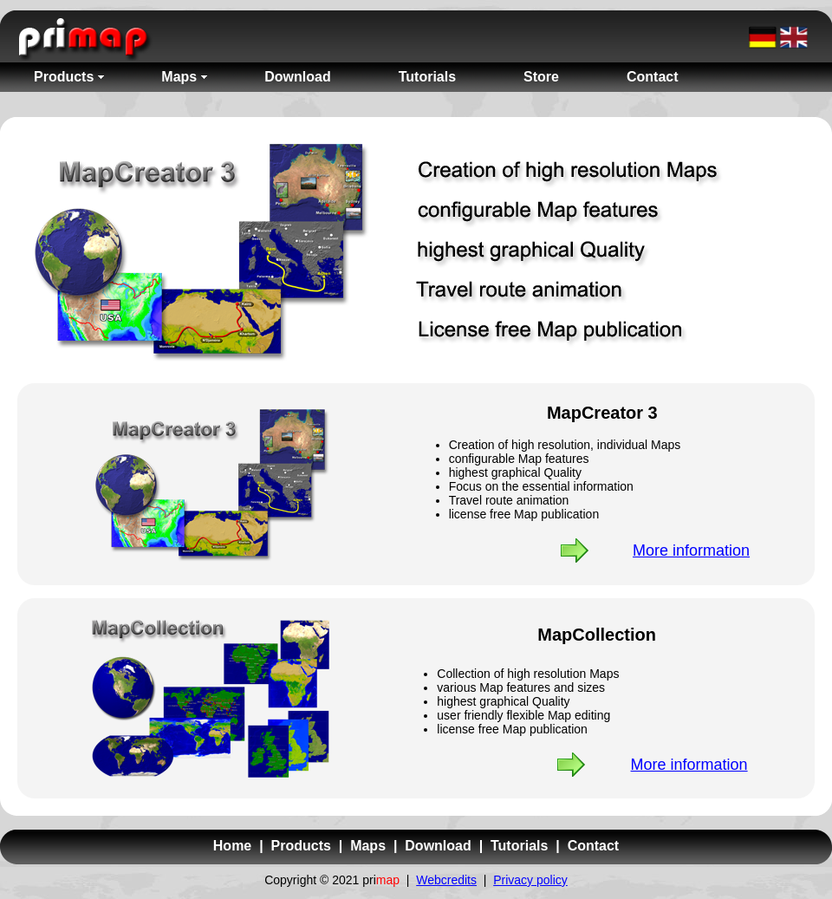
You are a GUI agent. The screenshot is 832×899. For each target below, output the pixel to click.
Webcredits (446, 880)
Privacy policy (530, 880)
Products (301, 845)
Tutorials (519, 845)
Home (232, 845)
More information (691, 550)
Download (438, 845)
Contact (594, 845)
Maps (368, 845)
